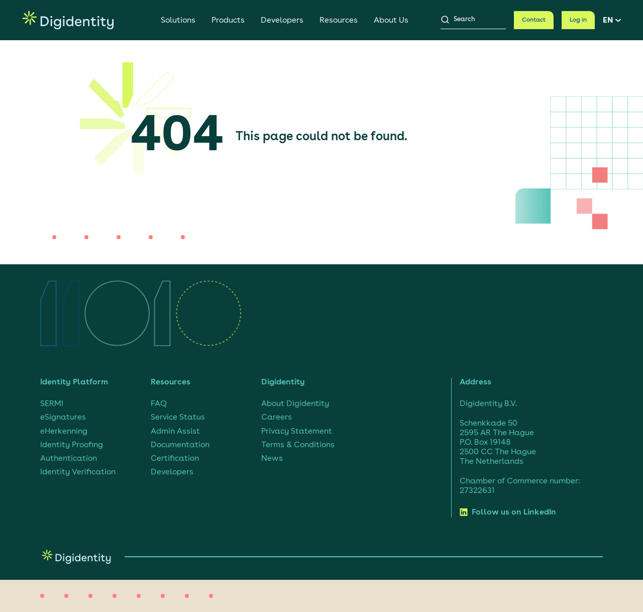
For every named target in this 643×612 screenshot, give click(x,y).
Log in (578, 20)
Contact (534, 20)
